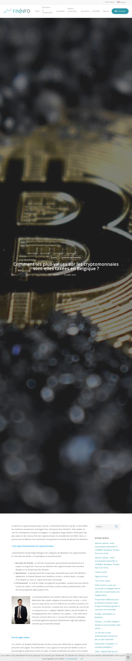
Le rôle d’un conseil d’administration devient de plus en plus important (106, 636)
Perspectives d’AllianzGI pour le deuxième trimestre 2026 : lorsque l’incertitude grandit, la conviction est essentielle (107, 604)
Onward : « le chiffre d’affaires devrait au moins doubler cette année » (107, 625)
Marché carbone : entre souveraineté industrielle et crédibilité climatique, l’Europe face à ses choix (107, 548)
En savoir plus (71, 659)
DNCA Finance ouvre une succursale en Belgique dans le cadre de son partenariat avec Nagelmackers (107, 590)
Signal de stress (101, 576)
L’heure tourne (101, 572)
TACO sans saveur (102, 581)
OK (81, 659)
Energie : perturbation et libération (105, 615)
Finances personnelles (71, 257)
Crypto (54, 257)
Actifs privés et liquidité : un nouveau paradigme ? (106, 645)
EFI (57, 275)
